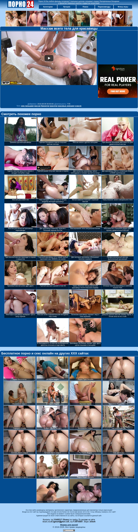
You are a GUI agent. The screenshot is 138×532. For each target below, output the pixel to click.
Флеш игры (123, 7)
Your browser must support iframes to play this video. (49, 66)
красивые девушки (66, 106)
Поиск (85, 7)
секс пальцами (27, 106)
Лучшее (66, 7)
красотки (53, 106)
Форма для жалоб (69, 525)
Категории (48, 7)
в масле (78, 106)
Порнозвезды (104, 7)
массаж (37, 106)
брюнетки (45, 106)
